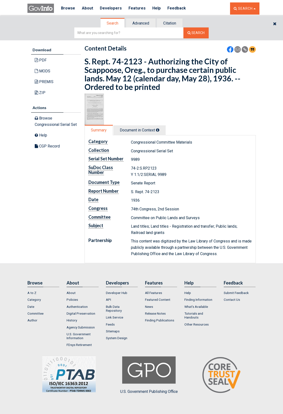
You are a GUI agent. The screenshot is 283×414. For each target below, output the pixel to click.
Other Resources (196, 324)
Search (112, 23)
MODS (42, 71)
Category (34, 300)
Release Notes (155, 313)
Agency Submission (81, 327)
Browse (68, 8)
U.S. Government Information (79, 336)
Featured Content (157, 300)
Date (30, 307)
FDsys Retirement (79, 345)
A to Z (31, 293)
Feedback (178, 8)
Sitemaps (113, 331)
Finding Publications (159, 320)
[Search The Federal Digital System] (196, 32)
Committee (35, 313)
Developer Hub (116, 293)
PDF (41, 60)
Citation (169, 23)
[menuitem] (43, 293)
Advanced (140, 23)
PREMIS (44, 81)
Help (158, 8)
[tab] (112, 23)
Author (32, 320)
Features (138, 8)
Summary (99, 130)
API (108, 300)
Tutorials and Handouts (193, 315)
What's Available (196, 307)
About (88, 8)
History (72, 320)
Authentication (77, 307)
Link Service (114, 317)
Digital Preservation (81, 313)
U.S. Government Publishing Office (149, 375)
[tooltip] (157, 130)
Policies (72, 300)
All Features (153, 293)
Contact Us (232, 300)
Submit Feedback (236, 293)
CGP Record (47, 146)
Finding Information (198, 300)
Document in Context (139, 130)
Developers (111, 8)
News (149, 307)
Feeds (110, 324)
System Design (116, 338)
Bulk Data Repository (114, 308)
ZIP (40, 92)
